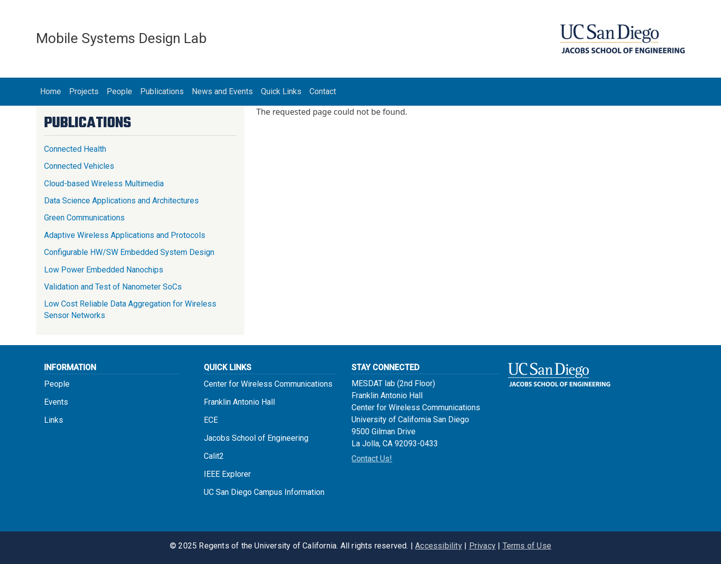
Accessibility (438, 545)
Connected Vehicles (79, 166)
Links (53, 420)
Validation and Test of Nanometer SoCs (113, 287)
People (119, 91)
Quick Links (281, 91)
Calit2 (214, 456)
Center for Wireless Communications (268, 384)
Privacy (482, 545)
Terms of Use (527, 545)
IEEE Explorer (227, 474)
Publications (162, 91)
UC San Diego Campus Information (264, 492)
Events (56, 402)
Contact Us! (371, 458)
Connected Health (75, 149)
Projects (84, 91)
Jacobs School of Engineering (256, 438)
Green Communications (84, 217)
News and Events (222, 91)
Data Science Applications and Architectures (121, 200)
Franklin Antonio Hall (239, 402)
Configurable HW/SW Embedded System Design (129, 252)
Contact (322, 91)
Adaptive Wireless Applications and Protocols (124, 235)
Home (50, 91)
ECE (211, 420)
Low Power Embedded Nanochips (103, 269)
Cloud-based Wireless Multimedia (104, 183)
